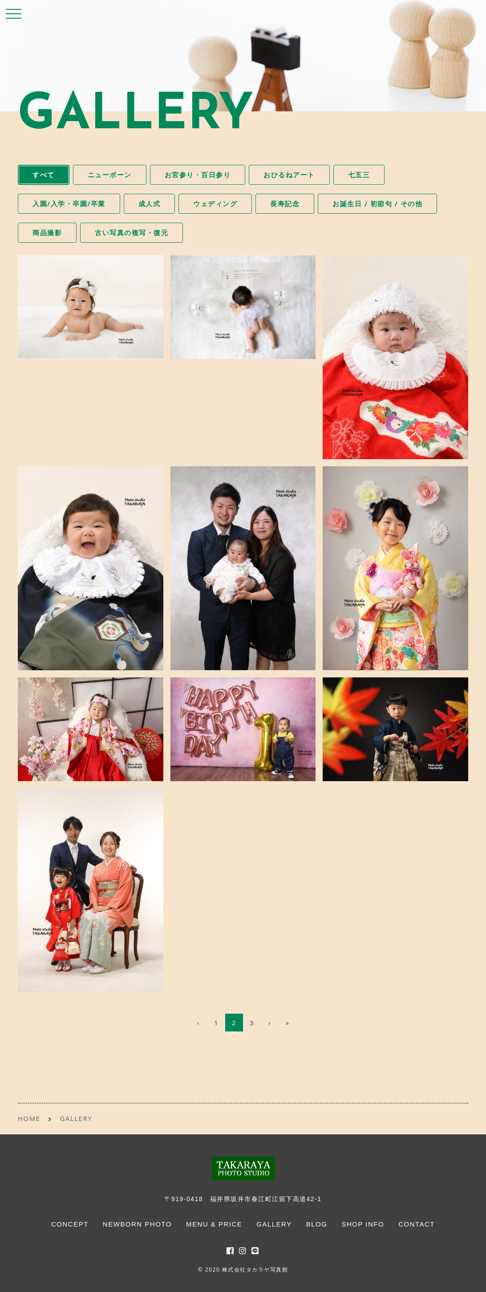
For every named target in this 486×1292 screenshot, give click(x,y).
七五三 (359, 174)
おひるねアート (289, 174)
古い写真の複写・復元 (131, 232)
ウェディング (215, 203)
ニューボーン (110, 174)
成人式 (149, 203)
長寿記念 (285, 203)
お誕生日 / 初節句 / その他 (377, 203)
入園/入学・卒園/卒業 (68, 203)
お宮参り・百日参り (198, 174)
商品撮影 (47, 232)
